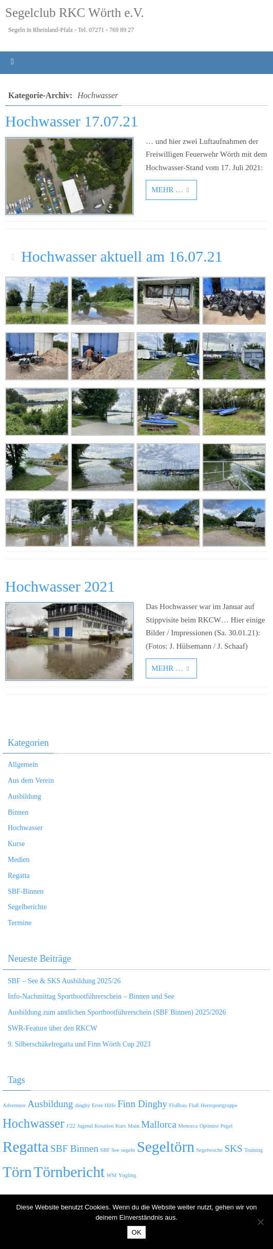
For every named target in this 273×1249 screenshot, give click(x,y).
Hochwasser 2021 (60, 586)
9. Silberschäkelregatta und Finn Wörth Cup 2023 (79, 1044)
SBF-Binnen (26, 891)
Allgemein (23, 764)
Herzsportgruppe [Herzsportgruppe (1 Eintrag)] (219, 1105)
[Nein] (260, 1222)
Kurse (16, 844)
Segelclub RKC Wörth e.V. (74, 13)
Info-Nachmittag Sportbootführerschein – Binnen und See (91, 996)
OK (136, 1232)
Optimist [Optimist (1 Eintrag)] (209, 1126)
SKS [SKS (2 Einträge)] (233, 1148)
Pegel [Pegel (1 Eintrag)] (226, 1126)
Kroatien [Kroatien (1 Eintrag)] (103, 1126)
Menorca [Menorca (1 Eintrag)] (188, 1126)
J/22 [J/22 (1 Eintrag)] (70, 1126)
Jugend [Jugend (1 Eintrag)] (84, 1126)
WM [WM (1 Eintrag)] (111, 1175)
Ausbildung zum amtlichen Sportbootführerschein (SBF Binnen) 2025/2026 (117, 1012)
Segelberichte (27, 907)
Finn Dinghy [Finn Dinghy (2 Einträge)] (142, 1103)
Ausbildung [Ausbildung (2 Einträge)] (50, 1103)
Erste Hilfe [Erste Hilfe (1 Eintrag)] (103, 1105)
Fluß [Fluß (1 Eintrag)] (194, 1105)
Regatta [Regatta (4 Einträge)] (26, 1146)
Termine (19, 923)
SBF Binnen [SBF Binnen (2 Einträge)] (74, 1148)
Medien (19, 860)
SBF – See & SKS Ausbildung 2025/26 (64, 981)
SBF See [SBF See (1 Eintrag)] (109, 1150)
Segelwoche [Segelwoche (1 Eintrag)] (209, 1150)
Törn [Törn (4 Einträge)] (17, 1172)
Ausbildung (24, 796)
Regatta (19, 875)
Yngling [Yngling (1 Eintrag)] (127, 1175)
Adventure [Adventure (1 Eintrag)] (14, 1105)
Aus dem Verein (31, 780)
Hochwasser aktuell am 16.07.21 (121, 256)
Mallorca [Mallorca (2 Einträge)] (159, 1124)
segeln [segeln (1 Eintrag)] (128, 1150)
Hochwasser (25, 828)
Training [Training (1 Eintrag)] (253, 1150)
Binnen (18, 812)
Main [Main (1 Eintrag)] (134, 1126)
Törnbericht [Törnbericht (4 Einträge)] (69, 1172)
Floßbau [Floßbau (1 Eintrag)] (178, 1105)
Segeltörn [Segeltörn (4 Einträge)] (165, 1146)
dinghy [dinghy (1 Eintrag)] (82, 1105)
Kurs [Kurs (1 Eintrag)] (120, 1126)
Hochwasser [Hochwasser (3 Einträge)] (34, 1123)
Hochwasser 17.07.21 (71, 121)
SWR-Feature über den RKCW (53, 1028)
